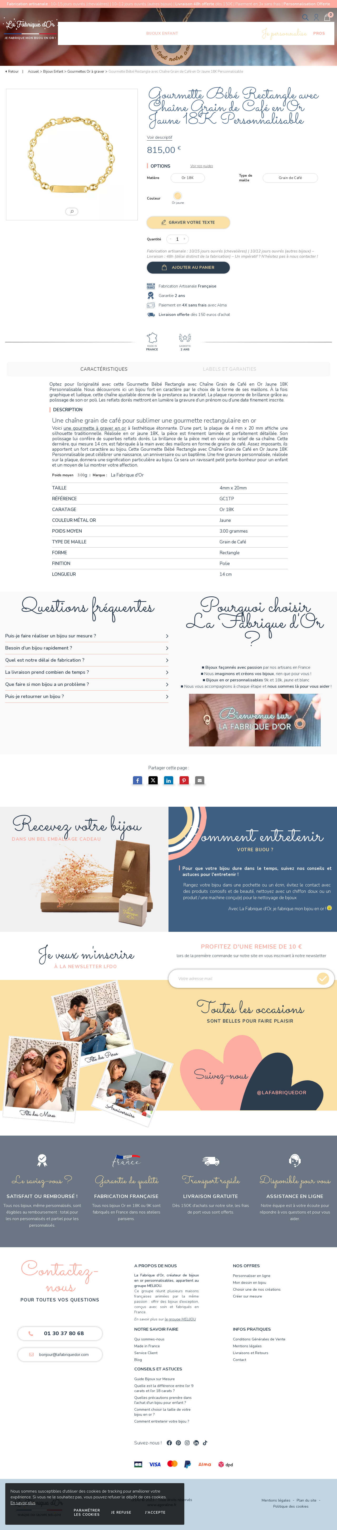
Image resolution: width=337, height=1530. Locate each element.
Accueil (33, 71)
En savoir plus (23, 1503)
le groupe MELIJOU (180, 1319)
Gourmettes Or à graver (85, 71)
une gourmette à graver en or (94, 428)
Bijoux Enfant (53, 71)
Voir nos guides (201, 166)
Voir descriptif (159, 137)
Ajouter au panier (193, 267)
